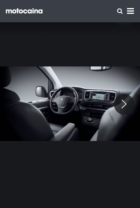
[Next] (124, 104)
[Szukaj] (120, 11)
